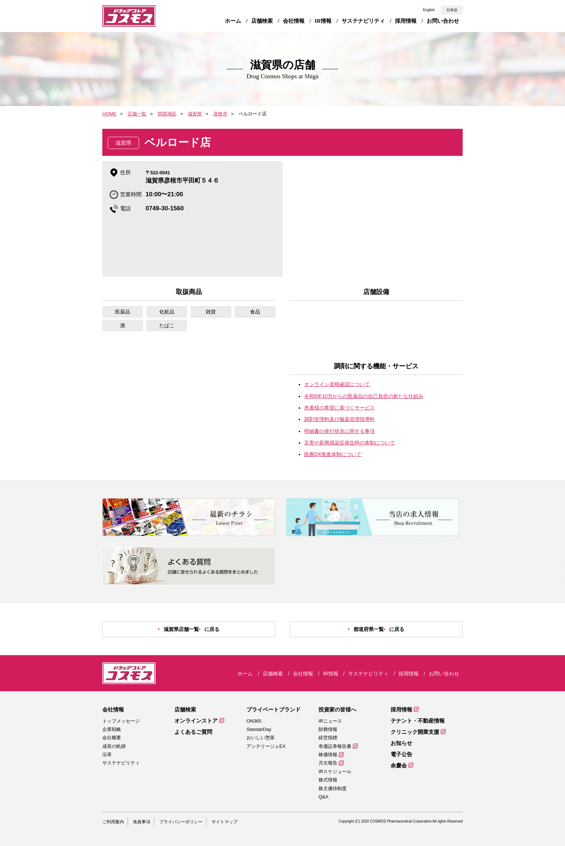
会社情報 (113, 709)
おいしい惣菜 (260, 737)
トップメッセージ (121, 721)
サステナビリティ (121, 763)
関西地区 (167, 114)
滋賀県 (195, 114)
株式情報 (328, 780)
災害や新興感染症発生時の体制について (349, 443)
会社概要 (111, 737)
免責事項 (141, 821)
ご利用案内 (113, 821)
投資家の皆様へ (337, 709)
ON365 (253, 721)
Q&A (323, 796)
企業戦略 (111, 729)
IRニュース (330, 721)
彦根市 (220, 114)
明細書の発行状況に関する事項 (339, 431)
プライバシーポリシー (181, 821)
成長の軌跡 (114, 746)
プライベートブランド (273, 709)
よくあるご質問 (193, 732)
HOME (109, 114)
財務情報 (328, 729)
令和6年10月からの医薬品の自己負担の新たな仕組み (363, 396)
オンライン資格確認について (337, 384)
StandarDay (258, 729)
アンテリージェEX (265, 746)
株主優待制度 (333, 788)
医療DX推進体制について (332, 454)
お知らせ (401, 743)
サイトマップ (224, 821)
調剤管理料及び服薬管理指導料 (339, 419)
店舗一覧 (137, 114)
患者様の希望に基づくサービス (339, 408)
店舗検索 (185, 709)
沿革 (107, 754)
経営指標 (328, 737)
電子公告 (401, 754)
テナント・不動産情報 (418, 721)
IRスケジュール (335, 771)
